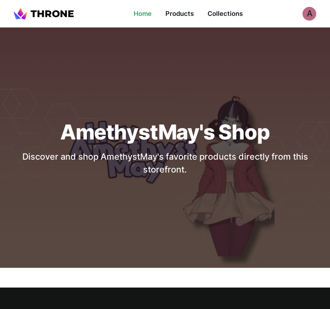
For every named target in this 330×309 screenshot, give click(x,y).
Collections (225, 13)
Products (179, 13)
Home (143, 13)
